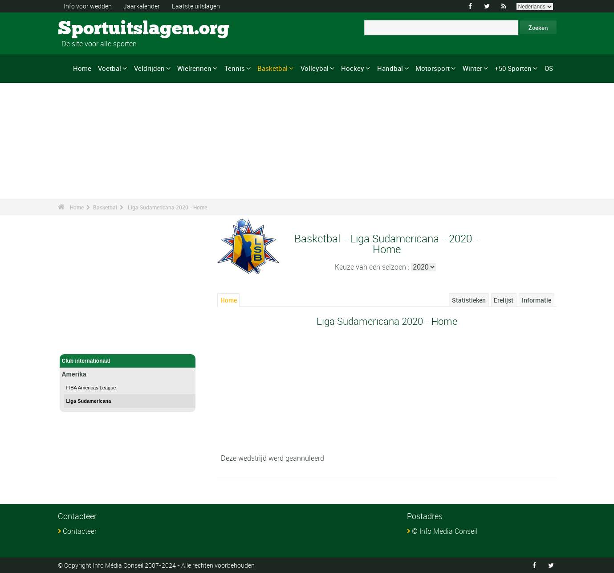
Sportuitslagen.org (91, 29)
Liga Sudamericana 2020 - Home (167, 207)
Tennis (234, 68)
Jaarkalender (141, 6)
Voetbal (109, 68)
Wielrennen (194, 68)
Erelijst (503, 300)
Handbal (390, 68)
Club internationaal (128, 361)
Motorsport (432, 68)
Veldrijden (149, 68)
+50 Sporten (513, 68)
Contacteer (80, 531)
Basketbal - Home (84, 342)
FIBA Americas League (91, 387)
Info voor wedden (88, 6)
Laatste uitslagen (196, 6)
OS (549, 68)
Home (82, 68)
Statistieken (469, 300)
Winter (472, 68)
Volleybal (315, 68)
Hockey (352, 68)
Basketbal (272, 68)
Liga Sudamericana (88, 401)
